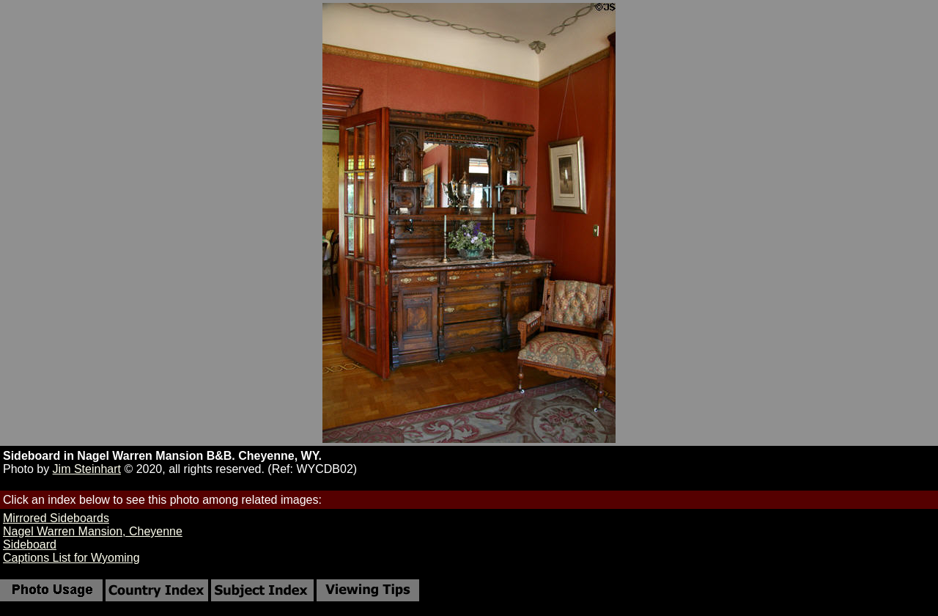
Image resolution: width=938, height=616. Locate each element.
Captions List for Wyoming (71, 557)
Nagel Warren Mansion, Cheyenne (92, 531)
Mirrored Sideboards (56, 518)
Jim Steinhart (87, 469)
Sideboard (29, 544)
